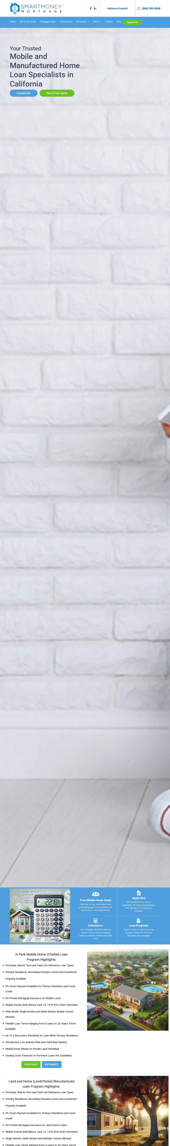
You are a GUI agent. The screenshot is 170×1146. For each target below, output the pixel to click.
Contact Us (24, 93)
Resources (82, 21)
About (96, 21)
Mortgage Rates (48, 21)
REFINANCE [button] (52, 1064)
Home (13, 21)
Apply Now (132, 22)
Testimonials (66, 21)
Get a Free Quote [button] (57, 93)
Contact (109, 21)
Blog (119, 21)
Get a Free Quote (28, 21)
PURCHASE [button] (31, 1064)
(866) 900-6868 (149, 8)
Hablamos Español (117, 8)
